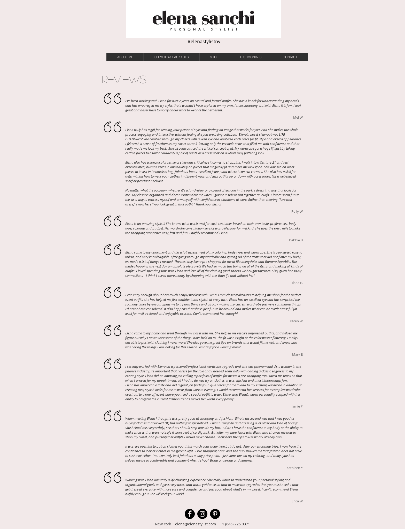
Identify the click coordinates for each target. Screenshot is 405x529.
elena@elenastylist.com (195, 524)
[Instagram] (202, 514)
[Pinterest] (215, 514)
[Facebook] (190, 514)
